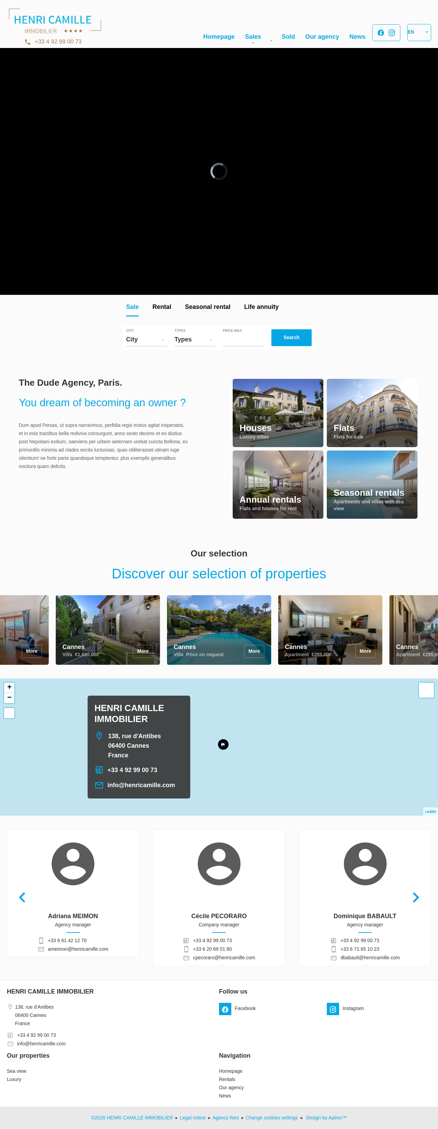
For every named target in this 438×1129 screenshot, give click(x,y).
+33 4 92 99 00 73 (58, 41)
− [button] (9, 698)
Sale (132, 307)
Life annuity (261, 307)
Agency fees (225, 1117)
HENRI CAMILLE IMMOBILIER (50, 991)
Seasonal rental (207, 307)
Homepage (55, 24)
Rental (161, 307)
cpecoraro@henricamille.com (224, 957)
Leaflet (430, 811)
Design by (326, 1117)
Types (180, 331)
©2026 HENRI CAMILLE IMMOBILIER (132, 1117)
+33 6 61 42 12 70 (67, 940)
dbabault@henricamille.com (370, 957)
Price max (232, 331)
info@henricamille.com (141, 785)
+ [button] (9, 688)
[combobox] (146, 339)
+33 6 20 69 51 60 (212, 949)
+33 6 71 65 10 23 (359, 949)
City (130, 331)
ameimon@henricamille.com (78, 949)
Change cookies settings (272, 1117)
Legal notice (193, 1117)
